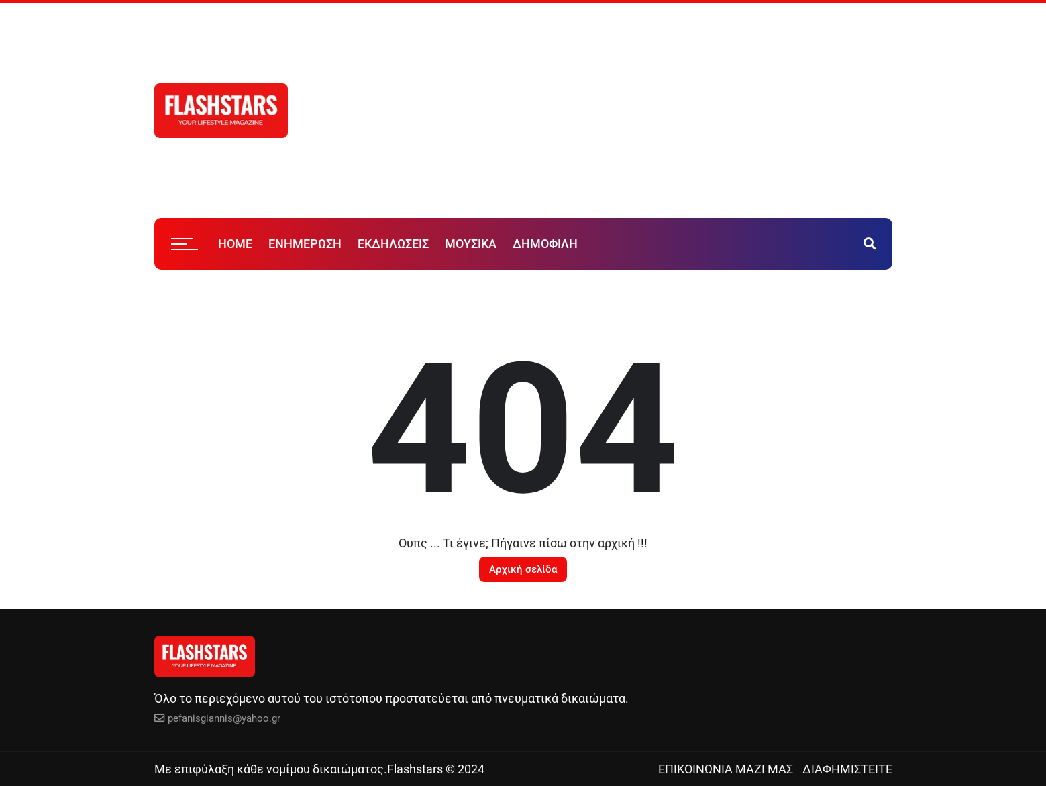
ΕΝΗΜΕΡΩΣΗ (305, 244)
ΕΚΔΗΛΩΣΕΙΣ (393, 244)
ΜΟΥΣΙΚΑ (470, 244)
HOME (235, 244)
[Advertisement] (671, 111)
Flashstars (415, 769)
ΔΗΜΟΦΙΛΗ (545, 244)
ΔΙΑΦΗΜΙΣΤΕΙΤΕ (847, 769)
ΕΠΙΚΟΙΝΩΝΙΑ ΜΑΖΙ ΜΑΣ (725, 769)
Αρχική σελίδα (523, 569)
